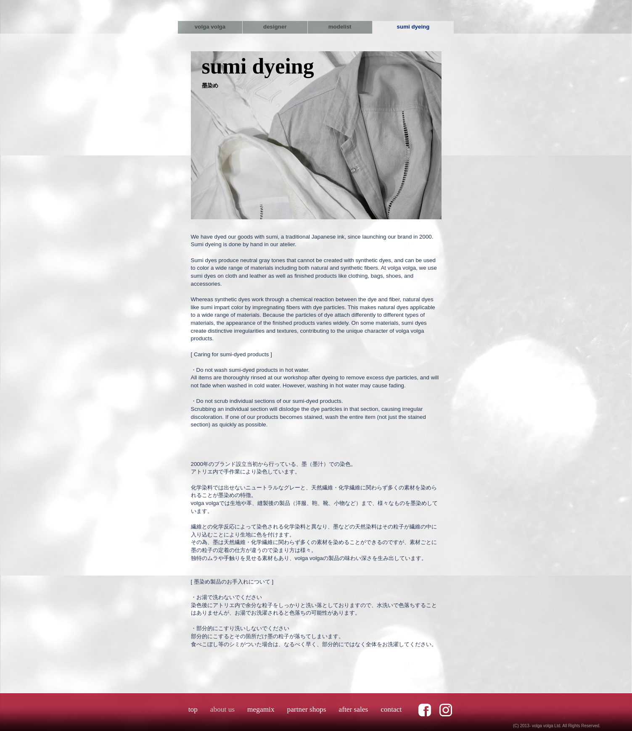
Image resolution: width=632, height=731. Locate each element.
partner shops (306, 709)
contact (391, 709)
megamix (260, 709)
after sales (353, 709)
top (193, 709)
